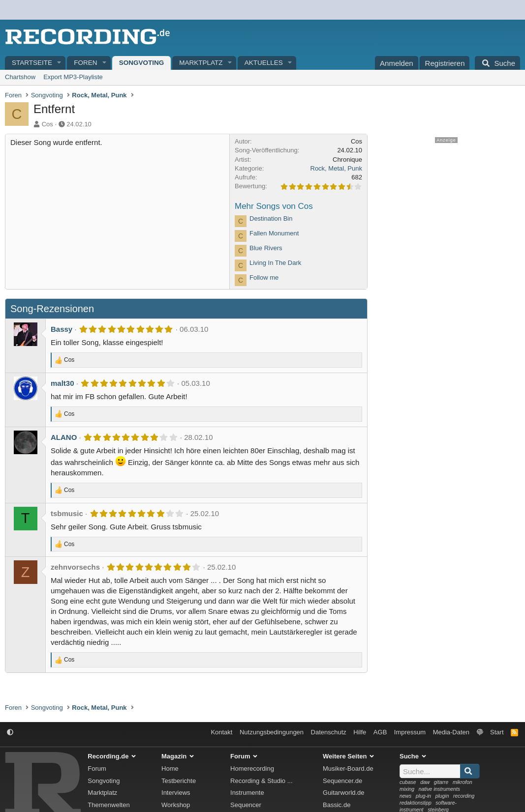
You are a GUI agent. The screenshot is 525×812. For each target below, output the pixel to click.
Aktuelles (264, 62)
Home (170, 768)
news (405, 796)
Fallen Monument (274, 233)
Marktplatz (200, 62)
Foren (85, 62)
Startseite (32, 62)
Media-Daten (451, 732)
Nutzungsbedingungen (272, 732)
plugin (442, 796)
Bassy (61, 329)
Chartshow (20, 77)
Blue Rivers (265, 248)
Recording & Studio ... (261, 780)
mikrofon (462, 782)
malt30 (62, 383)
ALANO (64, 437)
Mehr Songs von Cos (274, 206)
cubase (408, 782)
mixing (407, 789)
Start (496, 732)
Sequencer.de (342, 780)
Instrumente (247, 792)
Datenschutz (328, 732)
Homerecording (252, 768)
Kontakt (221, 732)
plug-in (423, 796)
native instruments (439, 789)
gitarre (441, 782)
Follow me (263, 277)
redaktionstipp (416, 803)
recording (463, 796)
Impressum (410, 732)
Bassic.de (336, 805)
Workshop (175, 805)
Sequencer (245, 805)
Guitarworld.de (344, 792)
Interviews (175, 792)
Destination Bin (270, 218)
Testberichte (178, 780)
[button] (59, 63)
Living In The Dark (275, 262)
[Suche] (497, 63)
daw (425, 782)
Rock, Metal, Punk (336, 168)
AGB (380, 732)
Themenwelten (108, 805)
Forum (97, 768)
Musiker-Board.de (348, 768)
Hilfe (359, 732)
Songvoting (141, 62)
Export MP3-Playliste (73, 77)
